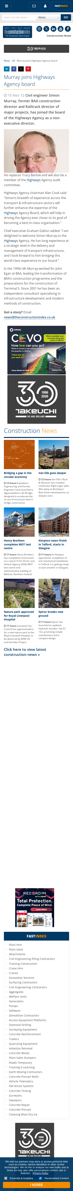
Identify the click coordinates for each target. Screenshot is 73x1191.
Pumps (13, 1006)
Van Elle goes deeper (52, 473)
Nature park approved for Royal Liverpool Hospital (19, 615)
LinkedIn (53, 29)
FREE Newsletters (34, 6)
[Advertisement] (36, 772)
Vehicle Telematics (21, 1081)
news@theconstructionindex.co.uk (29, 317)
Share (7, 68)
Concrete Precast (20, 1109)
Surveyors (15, 1095)
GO (66, 17)
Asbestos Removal (21, 1048)
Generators (16, 1001)
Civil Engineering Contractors (28, 987)
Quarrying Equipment (23, 1044)
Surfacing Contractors (23, 982)
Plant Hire (15, 945)
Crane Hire (16, 968)
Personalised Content (54, 1178)
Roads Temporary (20, 1062)
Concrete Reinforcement (25, 1034)
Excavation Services (21, 978)
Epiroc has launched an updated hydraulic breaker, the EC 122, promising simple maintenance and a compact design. (52, 630)
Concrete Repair (19, 1105)
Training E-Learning (22, 1067)
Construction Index (17, 32)
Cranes (13, 973)
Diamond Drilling (20, 1025)
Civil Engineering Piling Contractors (32, 959)
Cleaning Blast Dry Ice (23, 1114)
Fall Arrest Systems (21, 1086)
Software (14, 1010)
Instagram (39, 29)
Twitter (46, 29)
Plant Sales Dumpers (22, 1058)
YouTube (60, 29)
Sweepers (15, 1100)
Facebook (68, 29)
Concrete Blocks (19, 1053)
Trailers (14, 1039)
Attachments (17, 954)
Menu (6, 6)
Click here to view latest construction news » (25, 652)
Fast (61, 6)
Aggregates (16, 992)
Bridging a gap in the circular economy (18, 475)
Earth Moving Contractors (25, 1072)
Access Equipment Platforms (27, 1020)
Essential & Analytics (18, 1178)
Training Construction (23, 963)
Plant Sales (16, 949)
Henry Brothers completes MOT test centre (17, 544)
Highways (34, 180)
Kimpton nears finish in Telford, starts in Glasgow (53, 544)
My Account (45, 6)
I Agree (36, 1185)
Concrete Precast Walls (24, 1076)
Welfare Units (18, 996)
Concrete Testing (20, 1091)
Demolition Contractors (24, 1015)
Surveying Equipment (23, 1029)
